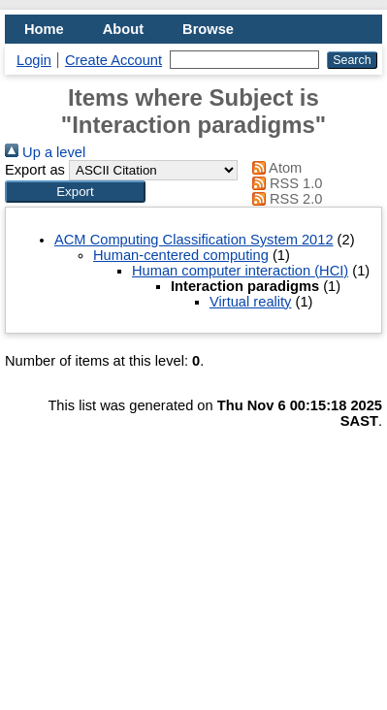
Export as (35, 170)
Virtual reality (250, 301)
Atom (274, 168)
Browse (208, 29)
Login (33, 60)
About (123, 29)
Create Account (113, 60)
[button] (75, 191)
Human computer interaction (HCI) (240, 270)
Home (44, 29)
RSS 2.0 (284, 199)
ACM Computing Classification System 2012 (194, 239)
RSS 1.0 (284, 183)
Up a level (45, 152)
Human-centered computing (181, 255)
